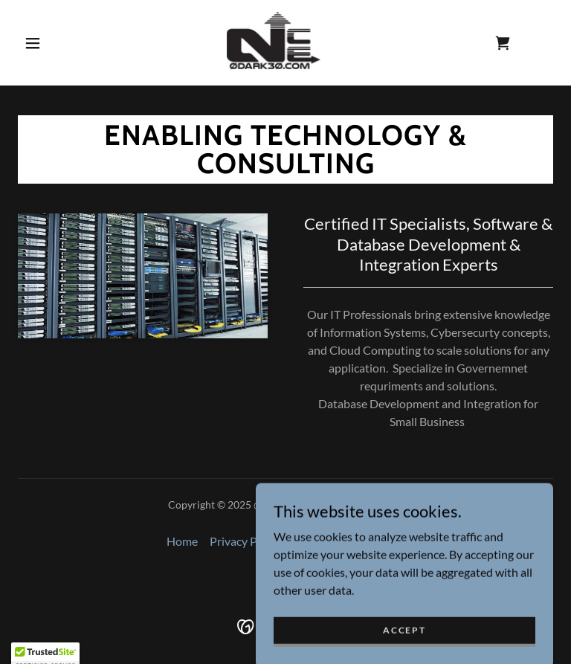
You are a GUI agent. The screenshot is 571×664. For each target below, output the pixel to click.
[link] (273, 41)
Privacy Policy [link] (245, 541)
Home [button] (182, 541)
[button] (33, 43)
